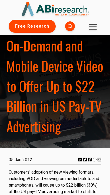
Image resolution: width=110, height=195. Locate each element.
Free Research (32, 26)
